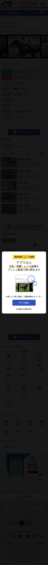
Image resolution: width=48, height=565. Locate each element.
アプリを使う (24, 303)
